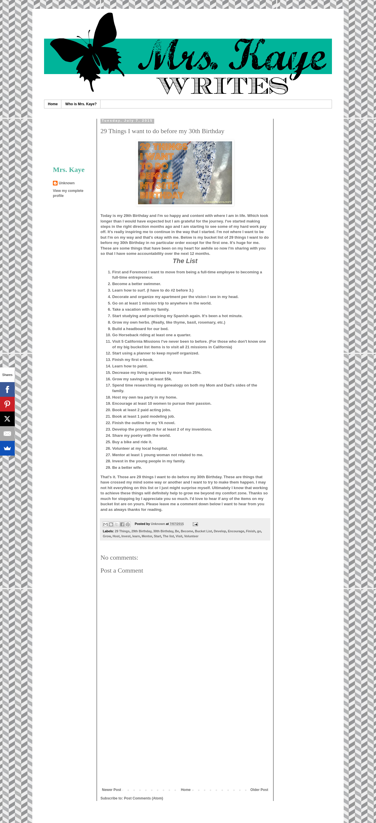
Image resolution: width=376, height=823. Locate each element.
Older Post (259, 790)
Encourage (236, 531)
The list (168, 536)
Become (187, 531)
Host (116, 536)
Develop (220, 531)
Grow (107, 536)
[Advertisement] (185, 743)
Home (53, 104)
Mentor (147, 536)
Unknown (67, 183)
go (259, 531)
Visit (179, 536)
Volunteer (191, 536)
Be (177, 531)
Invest (125, 536)
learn (136, 536)
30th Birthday (163, 531)
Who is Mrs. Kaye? (81, 104)
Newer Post (111, 790)
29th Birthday (141, 531)
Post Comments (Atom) (143, 798)
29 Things (122, 531)
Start (157, 536)
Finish (250, 531)
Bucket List (203, 531)
